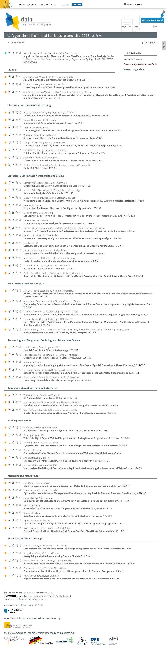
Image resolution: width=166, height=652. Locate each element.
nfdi (64, 4)
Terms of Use (17, 599)
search (44, 4)
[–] (128, 53)
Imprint (42, 599)
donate (77, 4)
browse (32, 4)
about (54, 4)
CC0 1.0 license (62, 596)
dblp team (47, 592)
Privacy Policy (31, 599)
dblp (21, 4)
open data (42, 596)
